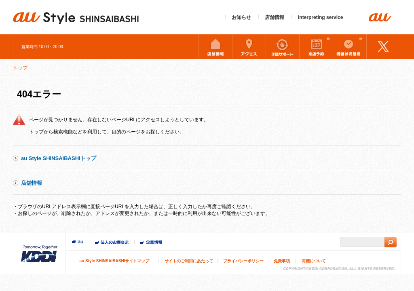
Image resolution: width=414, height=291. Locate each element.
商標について (314, 261)
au (77, 242)
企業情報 (151, 243)
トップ (20, 68)
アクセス (249, 46)
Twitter (383, 46)
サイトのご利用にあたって (189, 261)
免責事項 (282, 261)
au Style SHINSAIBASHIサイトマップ (115, 261)
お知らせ (241, 17)
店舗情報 (274, 17)
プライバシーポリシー (243, 261)
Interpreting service (320, 17)
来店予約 (316, 46)
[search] (362, 242)
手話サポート (282, 46)
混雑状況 (349, 46)
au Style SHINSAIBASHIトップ (58, 158)
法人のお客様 (112, 243)
